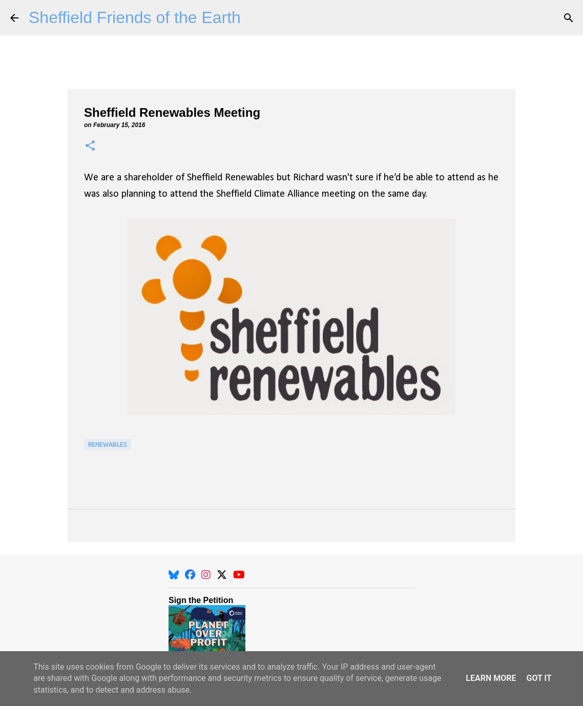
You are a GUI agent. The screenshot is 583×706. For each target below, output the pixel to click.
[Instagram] (206, 575)
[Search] (569, 18)
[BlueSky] (174, 575)
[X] (222, 575)
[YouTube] (239, 575)
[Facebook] (190, 575)
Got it (538, 678)
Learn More (491, 678)
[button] (90, 146)
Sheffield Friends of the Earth (135, 17)
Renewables (107, 444)
